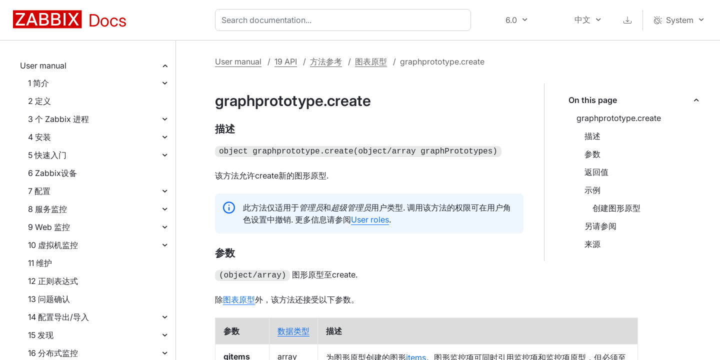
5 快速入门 (47, 155)
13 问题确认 (49, 299)
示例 (592, 190)
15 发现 (41, 335)
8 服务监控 (47, 209)
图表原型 (371, 61)
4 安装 (39, 137)
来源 (592, 244)
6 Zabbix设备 (52, 173)
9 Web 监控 (49, 227)
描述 (592, 136)
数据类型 (294, 329)
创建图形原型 (616, 208)
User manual (43, 65)
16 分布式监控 (53, 353)
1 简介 (38, 83)
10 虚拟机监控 (53, 245)
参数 (592, 154)
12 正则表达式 (53, 281)
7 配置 (39, 191)
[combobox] (345, 20)
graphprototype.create (618, 118)
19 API (285, 61)
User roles (370, 219)
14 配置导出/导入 (58, 317)
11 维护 (40, 263)
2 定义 (39, 101)
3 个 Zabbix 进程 (58, 119)
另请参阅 (600, 226)
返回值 (596, 172)
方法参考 (326, 61)
